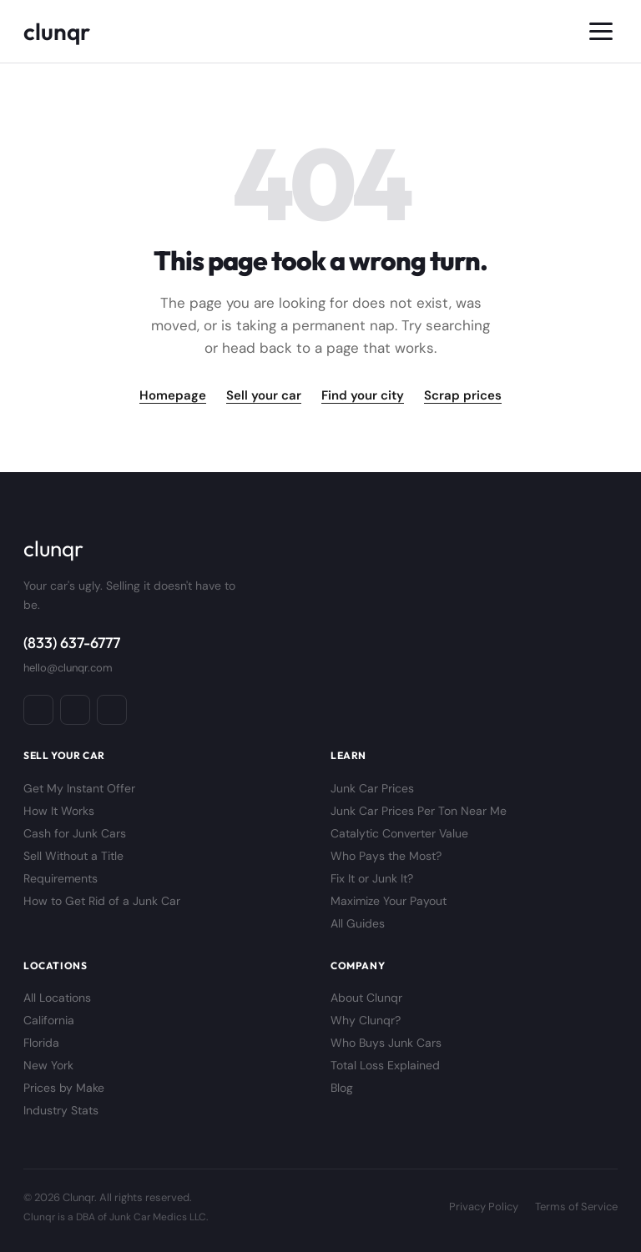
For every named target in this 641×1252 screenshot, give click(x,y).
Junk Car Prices (372, 788)
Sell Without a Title (73, 855)
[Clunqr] (56, 31)
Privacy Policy (483, 1206)
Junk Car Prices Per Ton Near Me (419, 810)
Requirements (60, 878)
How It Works (58, 810)
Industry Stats (60, 1110)
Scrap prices (463, 395)
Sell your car (263, 395)
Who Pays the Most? (386, 855)
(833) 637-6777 (71, 642)
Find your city (362, 395)
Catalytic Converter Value (399, 833)
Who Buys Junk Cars (386, 1042)
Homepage (172, 395)
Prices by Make (63, 1087)
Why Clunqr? (366, 1020)
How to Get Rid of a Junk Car (101, 900)
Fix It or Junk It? (372, 878)
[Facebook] (38, 710)
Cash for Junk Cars (74, 833)
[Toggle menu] (601, 31)
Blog (342, 1087)
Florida (41, 1042)
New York (48, 1065)
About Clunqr (366, 997)
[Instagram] (75, 710)
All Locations (57, 997)
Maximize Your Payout (389, 900)
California (48, 1020)
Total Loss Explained (385, 1065)
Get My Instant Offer (79, 788)
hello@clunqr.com (68, 668)
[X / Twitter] (112, 710)
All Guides (358, 923)
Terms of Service (576, 1206)
